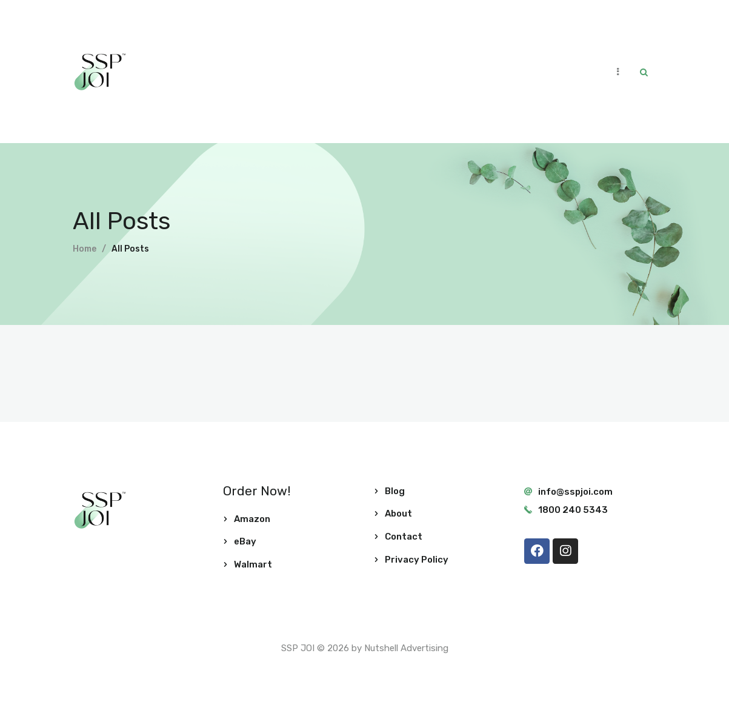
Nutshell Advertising (406, 648)
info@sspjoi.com (575, 491)
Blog (395, 491)
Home (84, 249)
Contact (403, 536)
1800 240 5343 (573, 509)
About (398, 513)
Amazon (252, 519)
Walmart (253, 564)
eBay (245, 541)
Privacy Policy (416, 559)
